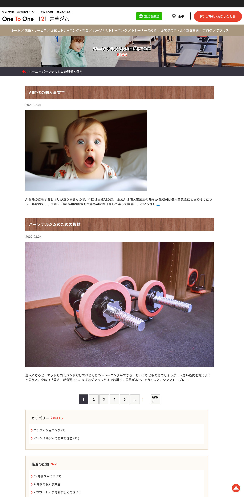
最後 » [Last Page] (123, 407)
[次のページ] (114, 407)
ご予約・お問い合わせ (214, 9)
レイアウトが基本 (185, 219)
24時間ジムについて (187, 182)
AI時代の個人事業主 (186, 190)
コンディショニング (186, 132)
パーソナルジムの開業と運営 (192, 140)
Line (145, 9)
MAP (177, 9)
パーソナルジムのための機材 (192, 211)
